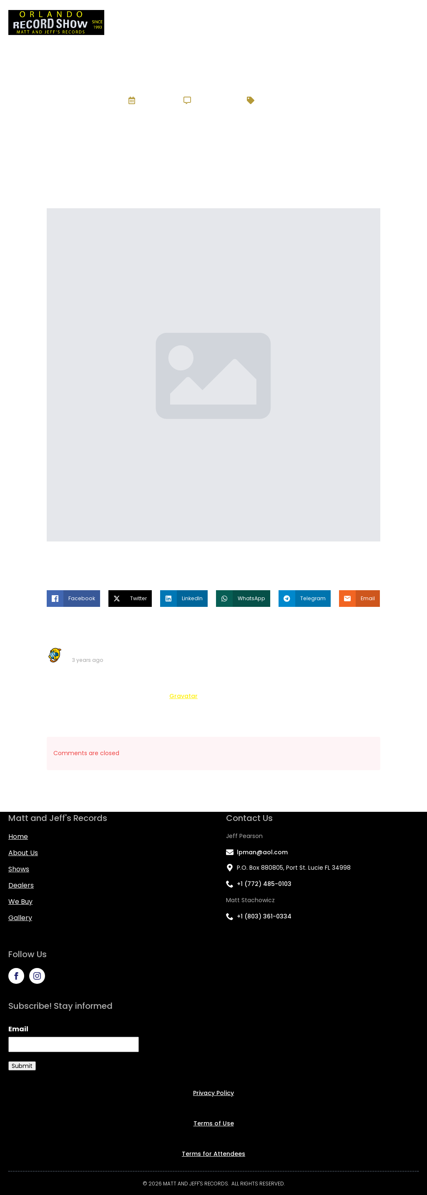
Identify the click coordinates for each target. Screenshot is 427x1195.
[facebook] (16, 976)
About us (23, 853)
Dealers (311, 22)
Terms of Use (213, 1123)
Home (188, 22)
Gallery (402, 22)
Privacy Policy (213, 1093)
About (228, 22)
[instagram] (37, 976)
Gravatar (183, 696)
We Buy (357, 22)
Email (18, 1029)
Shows (268, 22)
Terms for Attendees (213, 1154)
